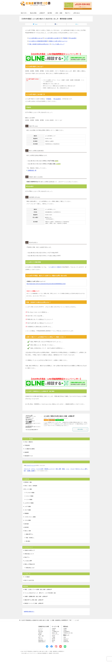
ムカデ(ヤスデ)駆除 (29, 503)
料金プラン (67, 13)
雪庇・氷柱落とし (30, 537)
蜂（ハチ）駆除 (28, 489)
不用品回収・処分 (59, 420)
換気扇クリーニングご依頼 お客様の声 (33, 603)
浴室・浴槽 (58, 468)
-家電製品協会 (65, 640)
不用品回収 (27, 445)
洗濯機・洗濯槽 (30, 470)
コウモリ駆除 (27, 520)
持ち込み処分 (72, 38)
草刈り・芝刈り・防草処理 (30, 485)
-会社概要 (65, 628)
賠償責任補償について (42, 640)
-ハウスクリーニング (55, 634)
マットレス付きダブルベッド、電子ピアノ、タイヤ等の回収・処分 (40, 593)
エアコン (33, 468)
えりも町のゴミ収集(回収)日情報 (38, 41)
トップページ (40, 628)
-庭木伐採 (53, 638)
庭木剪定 (26, 527)
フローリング (27, 468)
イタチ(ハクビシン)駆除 (30, 516)
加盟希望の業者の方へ (29, 611)
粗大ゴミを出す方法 (29, 580)
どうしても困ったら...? (57, 44)
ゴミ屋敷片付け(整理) (29, 448)
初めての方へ (24, 13)
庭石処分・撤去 (28, 482)
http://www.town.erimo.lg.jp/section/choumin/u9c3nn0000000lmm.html (46, 283)
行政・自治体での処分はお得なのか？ (39, 44)
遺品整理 (26, 452)
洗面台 (63, 468)
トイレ (67, 468)
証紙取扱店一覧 (32, 170)
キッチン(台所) (39, 468)
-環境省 (64, 637)
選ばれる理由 (33, 13)
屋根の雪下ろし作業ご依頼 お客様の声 (33, 600)
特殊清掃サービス (28, 455)
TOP (46, 620)
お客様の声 (42, 13)
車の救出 (28, 541)
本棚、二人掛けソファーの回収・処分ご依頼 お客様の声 (38, 589)
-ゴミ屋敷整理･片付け (55, 631)
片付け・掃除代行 (28, 442)
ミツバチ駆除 (29, 499)
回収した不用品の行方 (29, 564)
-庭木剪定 (53, 640)
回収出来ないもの (30, 567)
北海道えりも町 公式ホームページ (58, 41)
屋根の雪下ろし (29, 534)
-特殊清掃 (53, 635)
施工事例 (50, 13)
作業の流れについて (29, 553)
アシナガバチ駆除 (30, 492)
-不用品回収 (54, 628)
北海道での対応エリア (29, 550)
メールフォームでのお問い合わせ (78, 8)
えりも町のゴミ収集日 (55, 267)
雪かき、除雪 (27, 530)
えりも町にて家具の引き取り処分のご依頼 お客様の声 (59, 416)
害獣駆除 (26, 513)
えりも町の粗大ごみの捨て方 (53, 38)
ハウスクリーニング (30, 465)
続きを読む (82, 429)
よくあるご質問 (28, 560)
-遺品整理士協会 (66, 641)
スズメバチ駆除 (29, 496)
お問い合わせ (76, 13)
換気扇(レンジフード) (49, 468)
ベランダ (72, 468)
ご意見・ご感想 (58, 13)
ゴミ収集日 (27, 576)
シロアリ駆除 (27, 506)
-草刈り (53, 641)
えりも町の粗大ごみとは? (36, 38)
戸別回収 (64, 38)
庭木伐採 (26, 523)
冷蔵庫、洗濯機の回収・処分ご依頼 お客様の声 (36, 596)
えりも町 (46, 420)
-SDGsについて (65, 638)
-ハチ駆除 (53, 637)
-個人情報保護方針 (66, 631)
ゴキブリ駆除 (27, 510)
